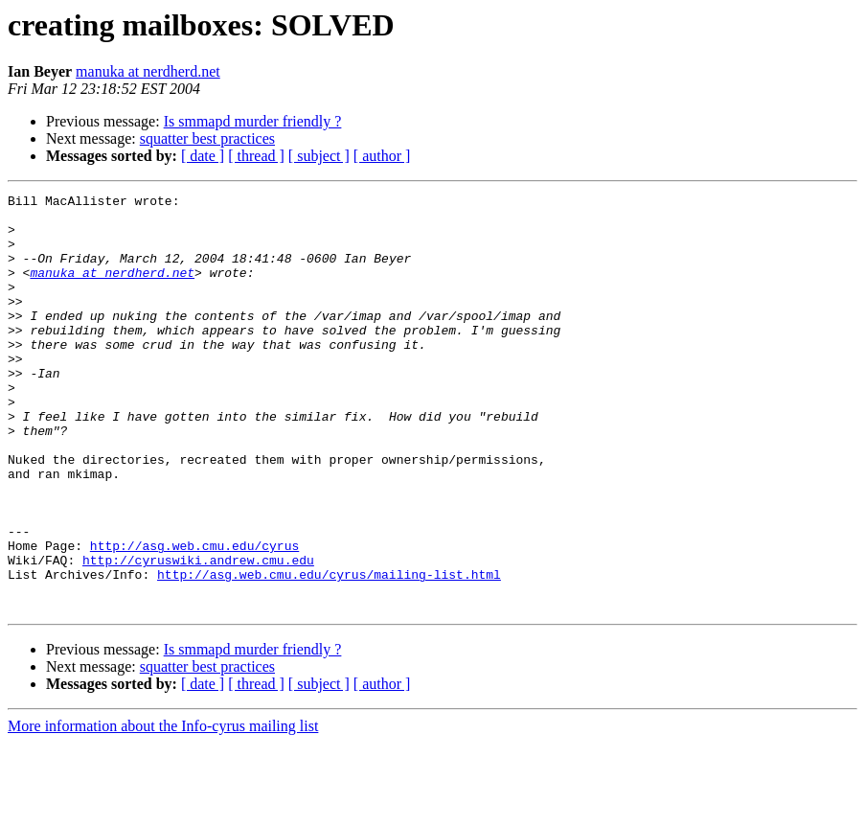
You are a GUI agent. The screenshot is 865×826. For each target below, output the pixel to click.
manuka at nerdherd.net (148, 71)
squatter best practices (207, 138)
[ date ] (202, 156)
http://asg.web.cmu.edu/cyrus (194, 617)
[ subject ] (319, 156)
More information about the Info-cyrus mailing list (163, 809)
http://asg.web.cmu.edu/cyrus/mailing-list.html (329, 651)
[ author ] (382, 156)
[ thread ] (256, 156)
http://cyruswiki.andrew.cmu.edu (198, 634)
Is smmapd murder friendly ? (253, 121)
